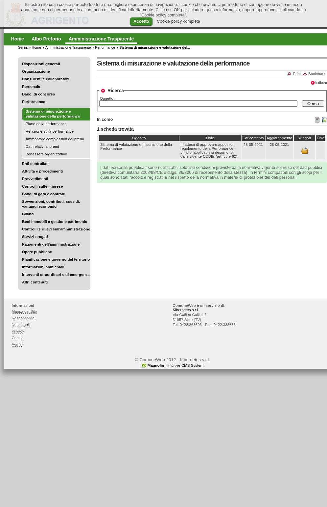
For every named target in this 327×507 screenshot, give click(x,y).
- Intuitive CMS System (175, 365)
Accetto (141, 21)
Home (36, 47)
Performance (33, 102)
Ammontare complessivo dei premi (55, 139)
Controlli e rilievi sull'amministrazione (56, 229)
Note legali (21, 325)
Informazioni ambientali (43, 267)
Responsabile (23, 318)
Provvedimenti (35, 179)
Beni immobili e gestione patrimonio (54, 222)
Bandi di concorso (38, 94)
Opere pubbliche (37, 252)
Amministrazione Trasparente (68, 47)
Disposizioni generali (41, 64)
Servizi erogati (35, 237)
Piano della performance (46, 124)
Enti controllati (35, 164)
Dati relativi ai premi (42, 146)
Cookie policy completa (178, 21)
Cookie (18, 338)
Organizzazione (36, 71)
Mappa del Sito (24, 311)
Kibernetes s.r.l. (186, 310)
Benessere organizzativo (46, 154)
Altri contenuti (35, 282)
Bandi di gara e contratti (43, 194)
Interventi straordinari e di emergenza (56, 275)
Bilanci (28, 214)
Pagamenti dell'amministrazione (51, 244)
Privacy (18, 331)
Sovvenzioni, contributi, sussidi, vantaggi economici (51, 204)
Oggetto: (107, 98)
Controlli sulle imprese (42, 186)
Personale (31, 87)
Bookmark (316, 74)
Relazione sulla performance (50, 131)
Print (297, 74)
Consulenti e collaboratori (45, 79)
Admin (17, 344)
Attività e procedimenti (42, 171)
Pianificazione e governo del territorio (56, 259)
